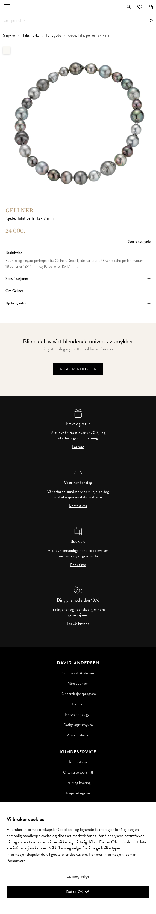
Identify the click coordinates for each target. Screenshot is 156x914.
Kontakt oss (78, 506)
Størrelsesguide (139, 241)
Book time (78, 565)
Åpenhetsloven (78, 735)
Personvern (16, 860)
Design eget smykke (78, 725)
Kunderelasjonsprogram (78, 694)
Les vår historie (78, 624)
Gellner (19, 210)
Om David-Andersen (78, 673)
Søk (151, 21)
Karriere (78, 704)
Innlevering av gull (78, 714)
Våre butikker (78, 683)
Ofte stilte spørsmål (78, 772)
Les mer (78, 447)
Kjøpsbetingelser (78, 793)
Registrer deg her (78, 369)
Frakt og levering (78, 783)
